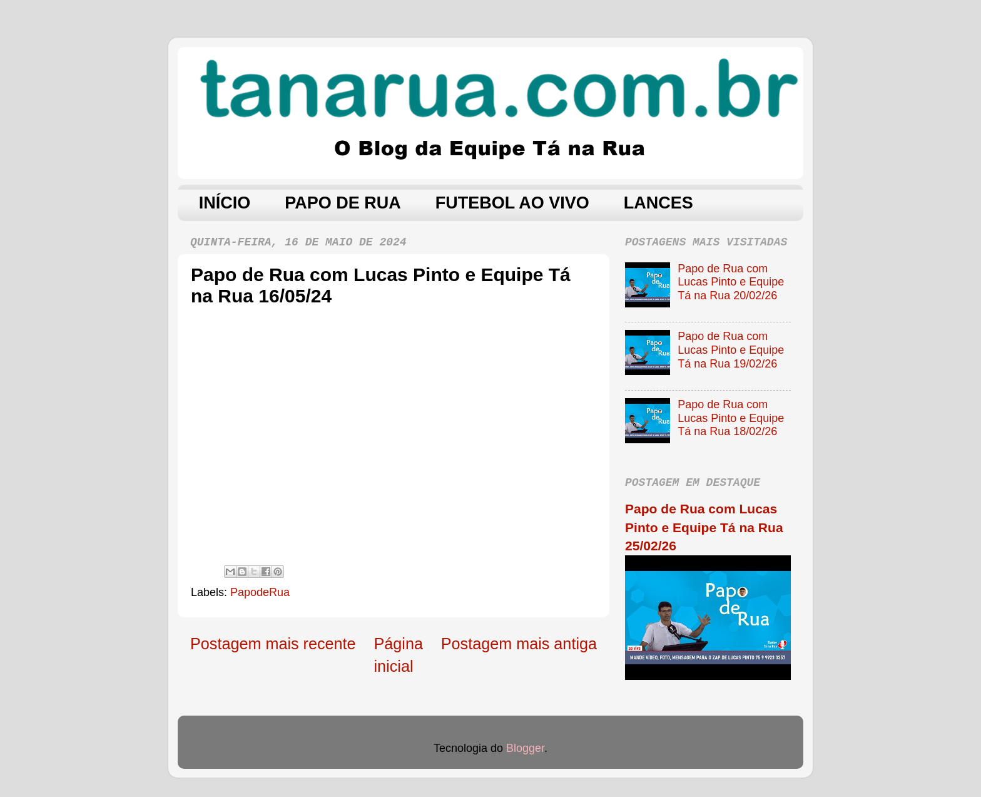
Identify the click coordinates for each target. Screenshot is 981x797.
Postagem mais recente (273, 643)
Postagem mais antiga (519, 643)
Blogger (525, 748)
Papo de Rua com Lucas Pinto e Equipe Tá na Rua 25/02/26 (704, 527)
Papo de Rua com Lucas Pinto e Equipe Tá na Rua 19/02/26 (731, 349)
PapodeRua (260, 592)
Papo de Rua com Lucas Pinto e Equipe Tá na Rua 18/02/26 (731, 418)
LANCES (658, 202)
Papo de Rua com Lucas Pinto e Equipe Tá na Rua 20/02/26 (731, 282)
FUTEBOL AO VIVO (512, 202)
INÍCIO (225, 202)
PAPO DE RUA (343, 202)
